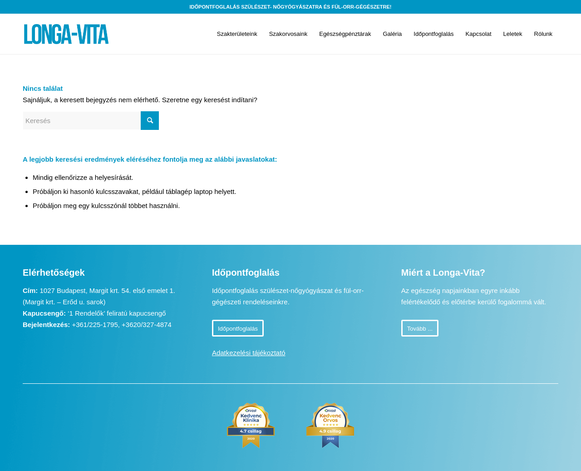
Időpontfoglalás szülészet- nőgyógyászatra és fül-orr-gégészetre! (291, 7)
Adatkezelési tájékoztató (249, 353)
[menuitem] (237, 34)
